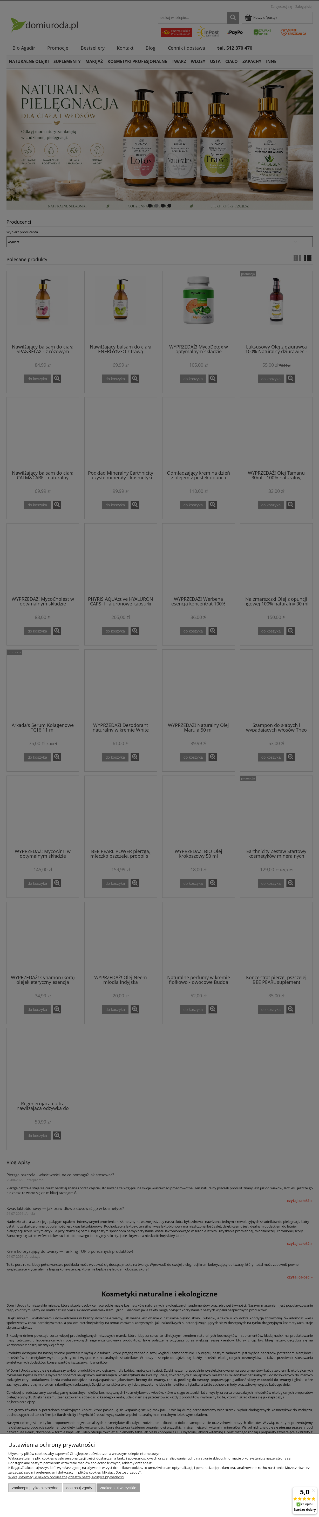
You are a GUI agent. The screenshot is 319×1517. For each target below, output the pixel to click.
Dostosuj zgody (79, 1488)
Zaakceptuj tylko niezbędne (35, 1488)
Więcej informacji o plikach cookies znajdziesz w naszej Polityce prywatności (66, 1477)
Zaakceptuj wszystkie (118, 1488)
